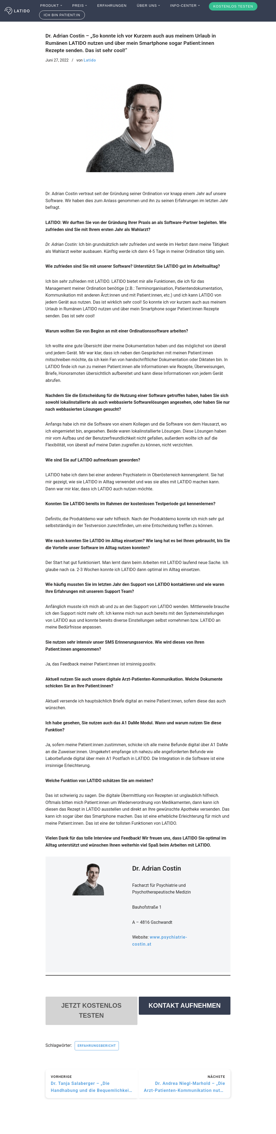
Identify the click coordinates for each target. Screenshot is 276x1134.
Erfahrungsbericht (97, 1046)
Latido (90, 60)
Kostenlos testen (233, 6)
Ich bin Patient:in (62, 15)
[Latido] (17, 11)
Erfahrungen (112, 6)
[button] (61, 5)
